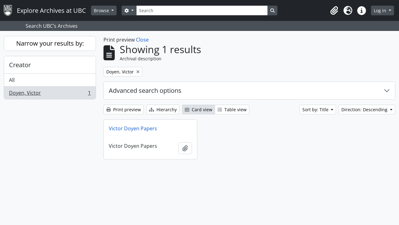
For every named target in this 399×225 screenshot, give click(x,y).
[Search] (202, 10)
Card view (198, 109)
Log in (380, 10)
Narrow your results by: (50, 43)
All (12, 80)
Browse (102, 10)
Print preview (123, 109)
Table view (232, 109)
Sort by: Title (316, 109)
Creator (20, 65)
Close (142, 39)
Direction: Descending (365, 109)
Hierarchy (163, 109)
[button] (334, 11)
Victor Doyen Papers (133, 128)
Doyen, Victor (50, 94)
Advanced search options (145, 90)
